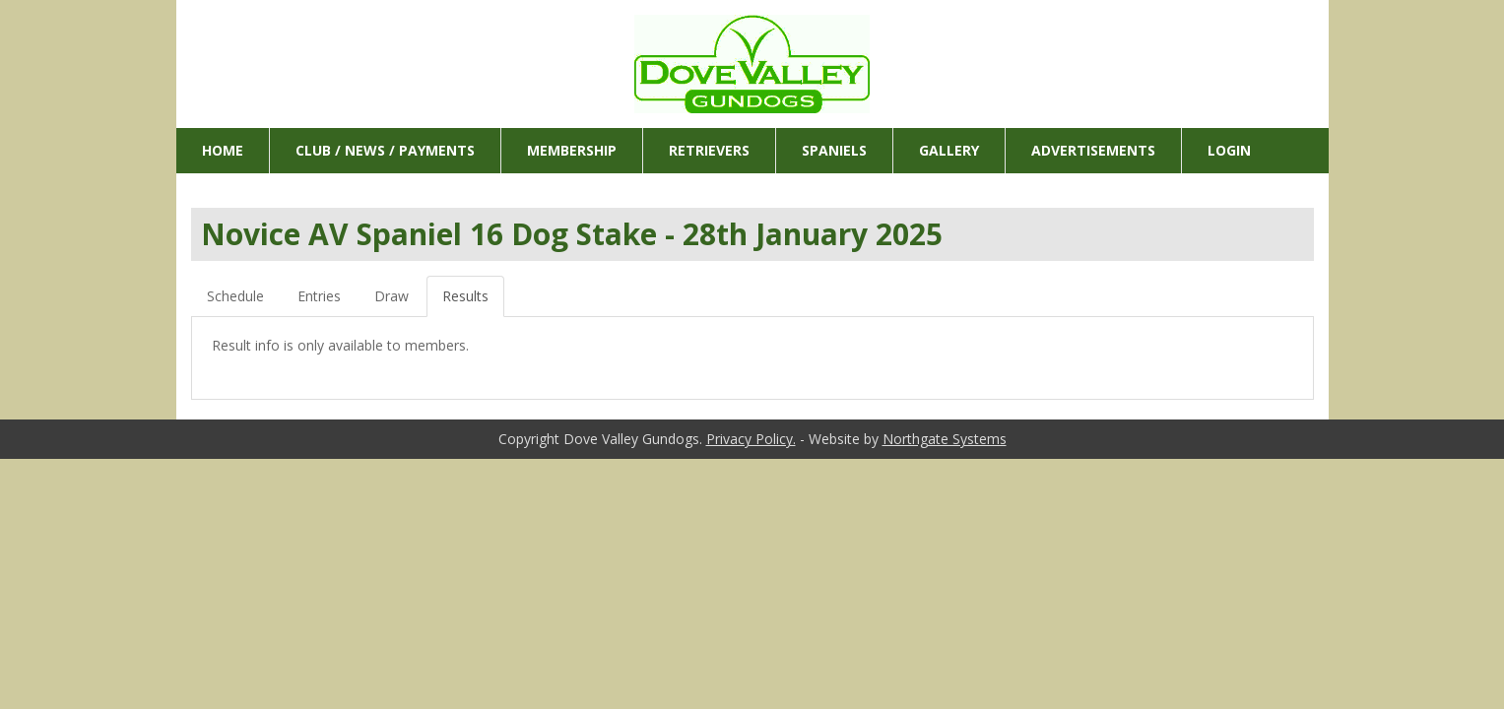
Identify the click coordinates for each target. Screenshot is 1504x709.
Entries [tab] (319, 296)
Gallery (949, 150)
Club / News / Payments (385, 150)
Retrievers (709, 150)
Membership (572, 150)
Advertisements (1093, 150)
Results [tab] (465, 296)
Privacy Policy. (751, 438)
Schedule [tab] (235, 296)
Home (222, 150)
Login (1229, 150)
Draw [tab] (391, 296)
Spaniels (834, 150)
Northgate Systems (945, 438)
